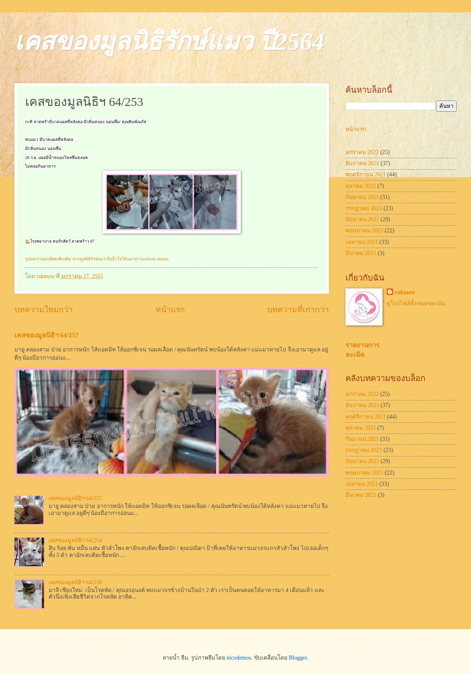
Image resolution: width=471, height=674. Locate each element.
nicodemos (238, 658)
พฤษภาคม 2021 (364, 230)
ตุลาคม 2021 (360, 186)
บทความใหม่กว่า (43, 309)
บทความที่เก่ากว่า (298, 309)
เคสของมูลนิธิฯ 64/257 (46, 335)
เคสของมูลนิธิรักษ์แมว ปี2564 (169, 41)
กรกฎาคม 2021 (363, 208)
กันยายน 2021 (362, 197)
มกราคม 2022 (362, 152)
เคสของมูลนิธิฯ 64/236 (75, 582)
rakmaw (405, 292)
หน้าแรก (170, 309)
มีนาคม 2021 (360, 253)
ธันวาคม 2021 (362, 163)
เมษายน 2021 (361, 242)
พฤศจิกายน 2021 (365, 174)
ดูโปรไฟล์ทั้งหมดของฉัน (416, 303)
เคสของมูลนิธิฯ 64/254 (75, 540)
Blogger (298, 658)
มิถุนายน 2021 (362, 219)
